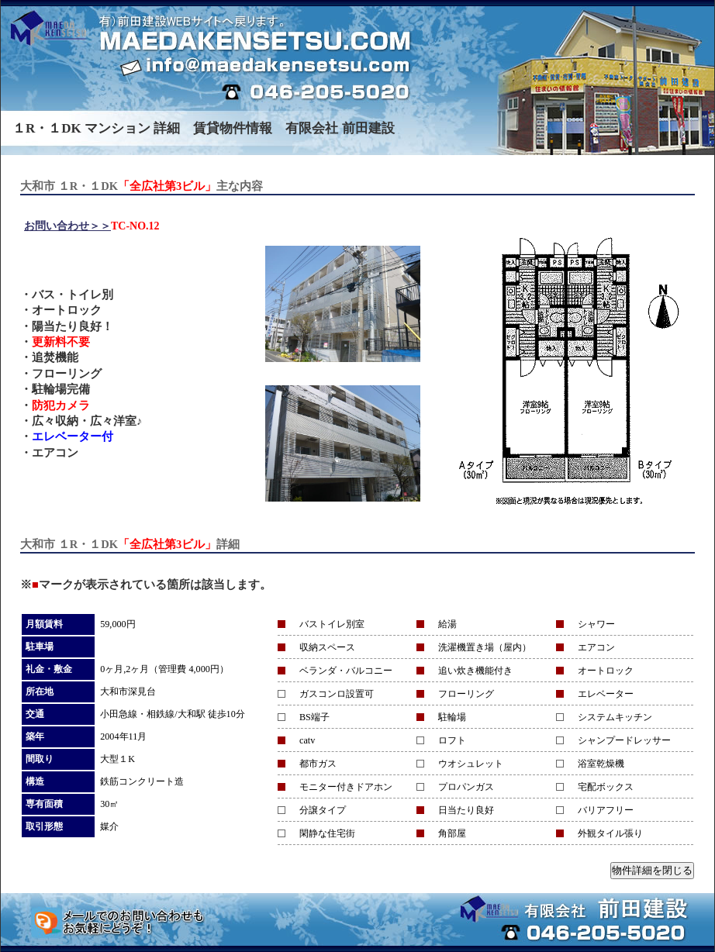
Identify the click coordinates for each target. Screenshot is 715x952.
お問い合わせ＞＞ (67, 226)
